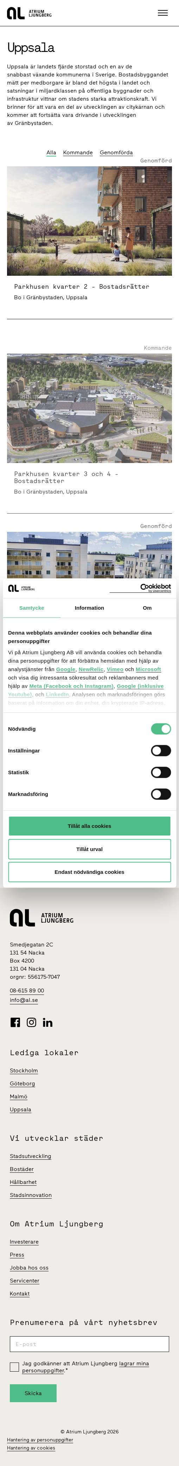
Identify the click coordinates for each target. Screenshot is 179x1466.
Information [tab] (89, 608)
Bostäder (22, 1169)
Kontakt (20, 1293)
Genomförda (116, 152)
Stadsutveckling (30, 1156)
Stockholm (24, 1070)
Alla (51, 152)
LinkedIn (57, 694)
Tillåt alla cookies (89, 826)
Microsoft (148, 669)
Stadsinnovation (31, 1195)
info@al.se (24, 1000)
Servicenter (24, 1280)
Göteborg (22, 1083)
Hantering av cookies (31, 1448)
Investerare (24, 1241)
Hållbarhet (23, 1182)
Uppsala (20, 1109)
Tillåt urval (89, 849)
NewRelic (91, 669)
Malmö (18, 1096)
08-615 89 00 (27, 990)
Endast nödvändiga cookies (89, 872)
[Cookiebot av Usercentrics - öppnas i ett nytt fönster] (140, 588)
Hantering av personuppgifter (40, 1440)
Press (17, 1254)
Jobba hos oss (29, 1267)
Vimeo (115, 669)
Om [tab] (147, 608)
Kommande (78, 152)
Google (66, 669)
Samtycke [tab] (31, 608)
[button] (163, 13)
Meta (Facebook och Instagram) (71, 686)
